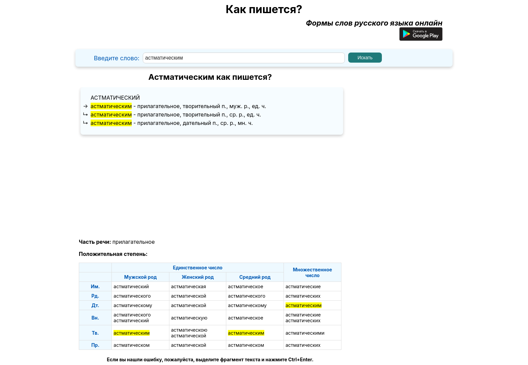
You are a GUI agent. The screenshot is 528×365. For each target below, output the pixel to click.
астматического (132, 296)
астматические (303, 286)
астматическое (245, 286)
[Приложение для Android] (420, 38)
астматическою (189, 330)
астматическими (305, 333)
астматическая (188, 286)
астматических (303, 296)
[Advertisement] (210, 187)
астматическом (131, 345)
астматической (188, 296)
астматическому (132, 305)
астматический (115, 97)
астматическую (189, 318)
